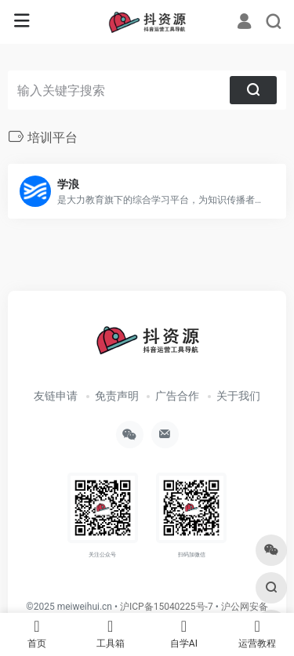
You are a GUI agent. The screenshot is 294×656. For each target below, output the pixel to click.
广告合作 (177, 396)
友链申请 (56, 396)
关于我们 (238, 396)
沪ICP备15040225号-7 (166, 606)
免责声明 (117, 396)
